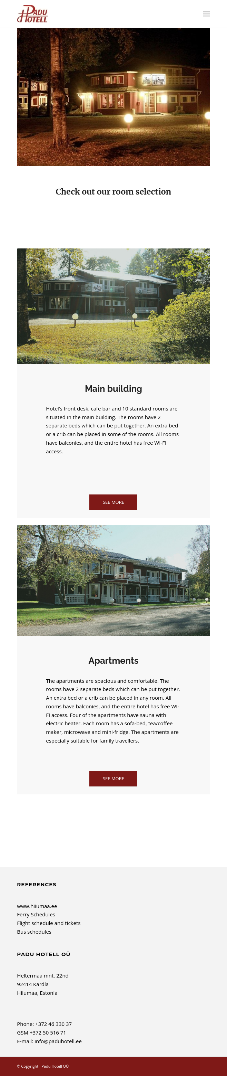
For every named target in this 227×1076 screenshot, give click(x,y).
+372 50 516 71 (48, 1032)
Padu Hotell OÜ (55, 1066)
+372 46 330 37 (53, 1023)
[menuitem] (206, 14)
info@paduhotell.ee (58, 1041)
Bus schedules (34, 931)
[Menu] (206, 14)
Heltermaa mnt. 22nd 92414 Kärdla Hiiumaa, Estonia (42, 984)
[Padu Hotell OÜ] (94, 14)
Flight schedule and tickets (48, 922)
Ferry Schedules (36, 914)
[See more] (113, 502)
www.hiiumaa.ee (37, 906)
